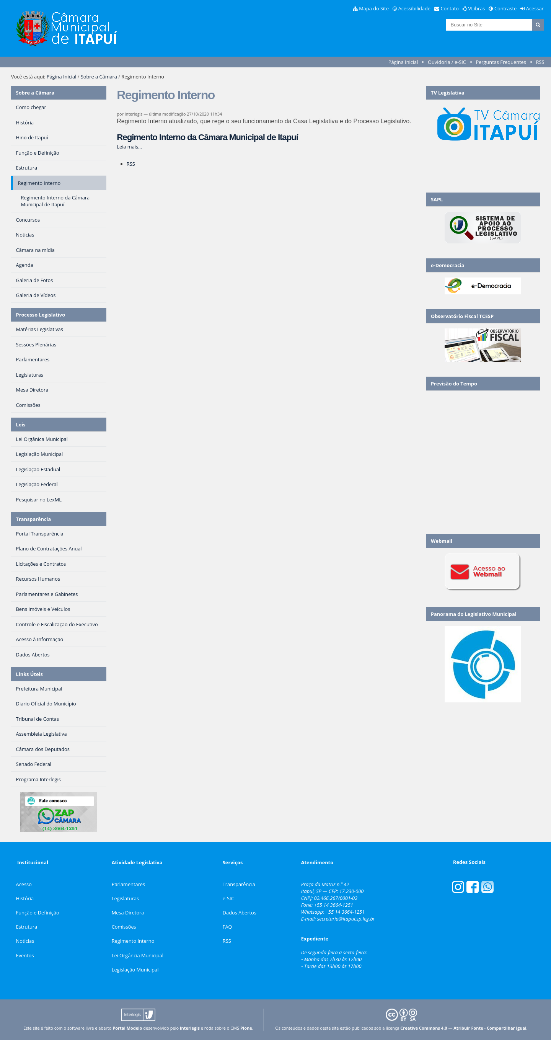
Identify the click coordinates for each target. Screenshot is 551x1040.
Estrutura (26, 926)
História (25, 898)
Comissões (124, 926)
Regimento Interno (133, 940)
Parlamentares (128, 884)
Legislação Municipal (135, 969)
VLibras (476, 8)
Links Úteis (29, 674)
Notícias (25, 940)
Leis (21, 424)
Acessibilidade (414, 8)
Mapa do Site (374, 8)
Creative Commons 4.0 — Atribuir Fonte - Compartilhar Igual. (464, 1028)
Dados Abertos (239, 912)
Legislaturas (125, 898)
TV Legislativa (447, 92)
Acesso (24, 884)
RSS (540, 62)
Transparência (33, 519)
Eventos (25, 955)
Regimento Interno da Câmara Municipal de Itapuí (207, 137)
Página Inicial (403, 62)
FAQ (227, 926)
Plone (246, 1028)
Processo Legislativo (40, 314)
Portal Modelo (127, 1028)
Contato (450, 8)
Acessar (535, 8)
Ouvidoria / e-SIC (447, 62)
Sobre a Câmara (99, 76)
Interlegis (190, 1028)
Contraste (505, 8)
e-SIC (228, 898)
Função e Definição (37, 912)
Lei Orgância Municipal (137, 955)
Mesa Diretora (128, 912)
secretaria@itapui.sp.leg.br (346, 918)
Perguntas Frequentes (501, 62)
